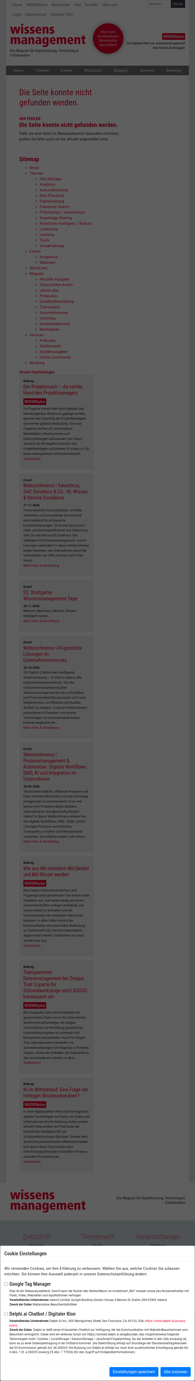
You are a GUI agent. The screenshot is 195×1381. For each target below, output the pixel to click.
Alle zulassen (175, 1371)
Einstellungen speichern (134, 1371)
